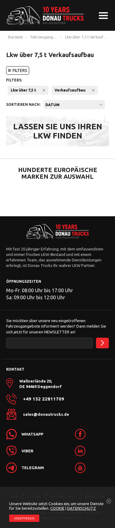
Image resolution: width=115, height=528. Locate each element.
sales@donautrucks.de (46, 414)
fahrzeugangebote (45, 37)
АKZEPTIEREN (24, 518)
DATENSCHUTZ (81, 508)
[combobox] (74, 104)
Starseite (15, 37)
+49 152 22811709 (43, 399)
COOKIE (57, 508)
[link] (91, 434)
